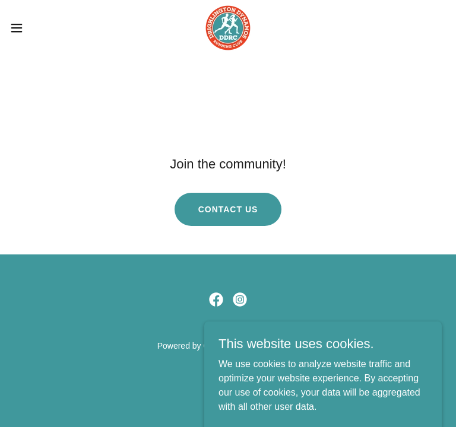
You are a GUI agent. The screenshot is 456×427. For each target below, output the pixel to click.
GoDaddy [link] (220, 345)
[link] (228, 28)
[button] (38, 28)
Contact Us (228, 209)
